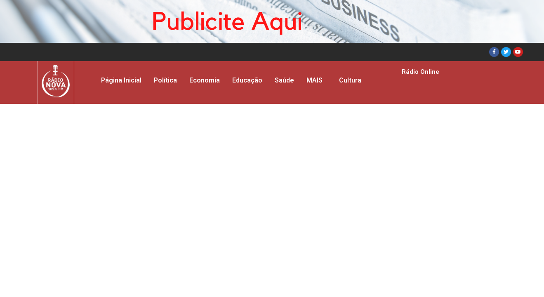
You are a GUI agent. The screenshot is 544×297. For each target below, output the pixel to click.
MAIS (314, 80)
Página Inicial (121, 80)
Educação (247, 80)
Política (165, 80)
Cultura (350, 80)
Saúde (284, 80)
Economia (204, 80)
